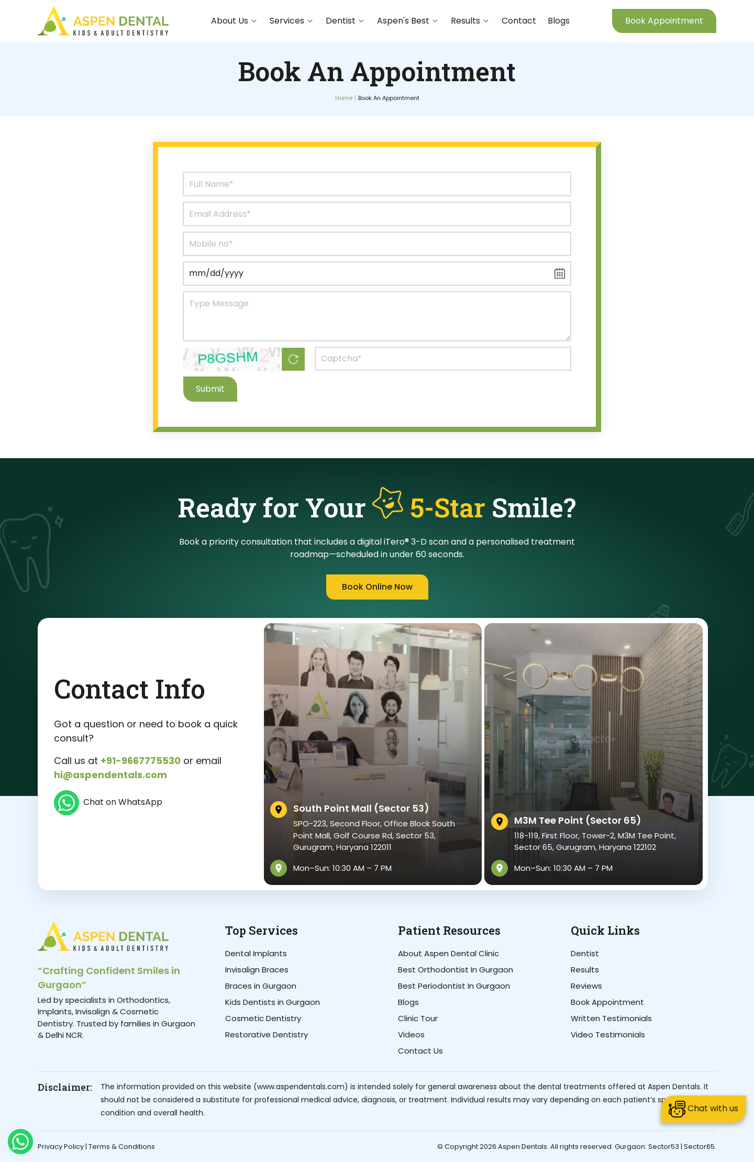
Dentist (585, 953)
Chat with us (703, 1109)
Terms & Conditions (121, 1147)
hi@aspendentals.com (110, 774)
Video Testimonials (608, 1034)
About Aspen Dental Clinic (448, 953)
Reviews (586, 985)
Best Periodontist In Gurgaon (454, 985)
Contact (519, 21)
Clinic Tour (418, 1018)
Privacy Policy (61, 1147)
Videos (411, 1034)
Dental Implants (256, 953)
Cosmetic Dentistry (263, 1018)
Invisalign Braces (257, 969)
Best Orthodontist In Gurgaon (455, 969)
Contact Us (420, 1050)
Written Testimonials (611, 1018)
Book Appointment (664, 21)
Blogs (559, 21)
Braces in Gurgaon (260, 985)
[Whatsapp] (20, 1141)
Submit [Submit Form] (210, 389)
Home (343, 98)
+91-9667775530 (141, 760)
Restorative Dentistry (266, 1034)
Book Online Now (377, 587)
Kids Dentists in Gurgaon (272, 1002)
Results (585, 969)
